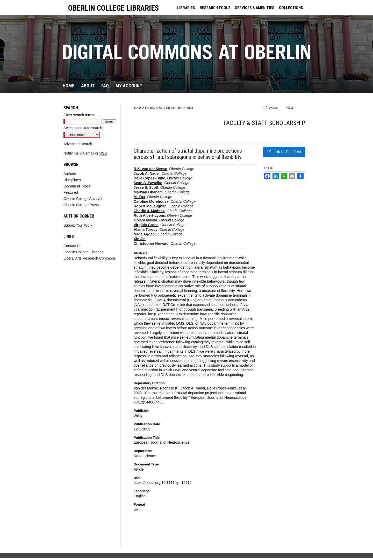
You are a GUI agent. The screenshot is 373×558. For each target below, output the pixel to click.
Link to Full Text (284, 152)
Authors (69, 174)
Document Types (77, 186)
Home (137, 108)
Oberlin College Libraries (83, 252)
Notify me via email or (85, 153)
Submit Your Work (77, 225)
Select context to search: (83, 128)
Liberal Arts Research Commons (89, 258)
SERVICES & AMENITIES (254, 7)
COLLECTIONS (291, 7)
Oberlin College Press (81, 205)
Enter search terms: (79, 115)
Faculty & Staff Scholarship (163, 108)
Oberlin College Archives (83, 199)
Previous (272, 107)
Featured (70, 192)
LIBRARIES (186, 7)
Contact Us (72, 246)
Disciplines (72, 180)
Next (289, 107)
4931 (190, 108)
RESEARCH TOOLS (215, 7)
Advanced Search (77, 144)
